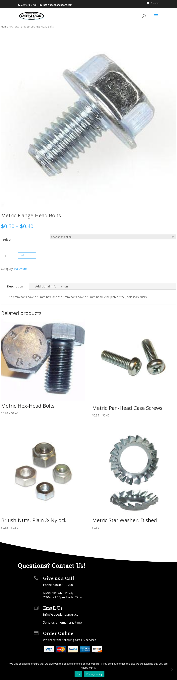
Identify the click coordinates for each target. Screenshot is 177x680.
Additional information (51, 286)
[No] (172, 669)
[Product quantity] (7, 255)
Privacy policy (94, 674)
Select (7, 239)
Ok (78, 674)
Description (15, 286)
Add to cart (27, 255)
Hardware (16, 26)
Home (4, 26)
